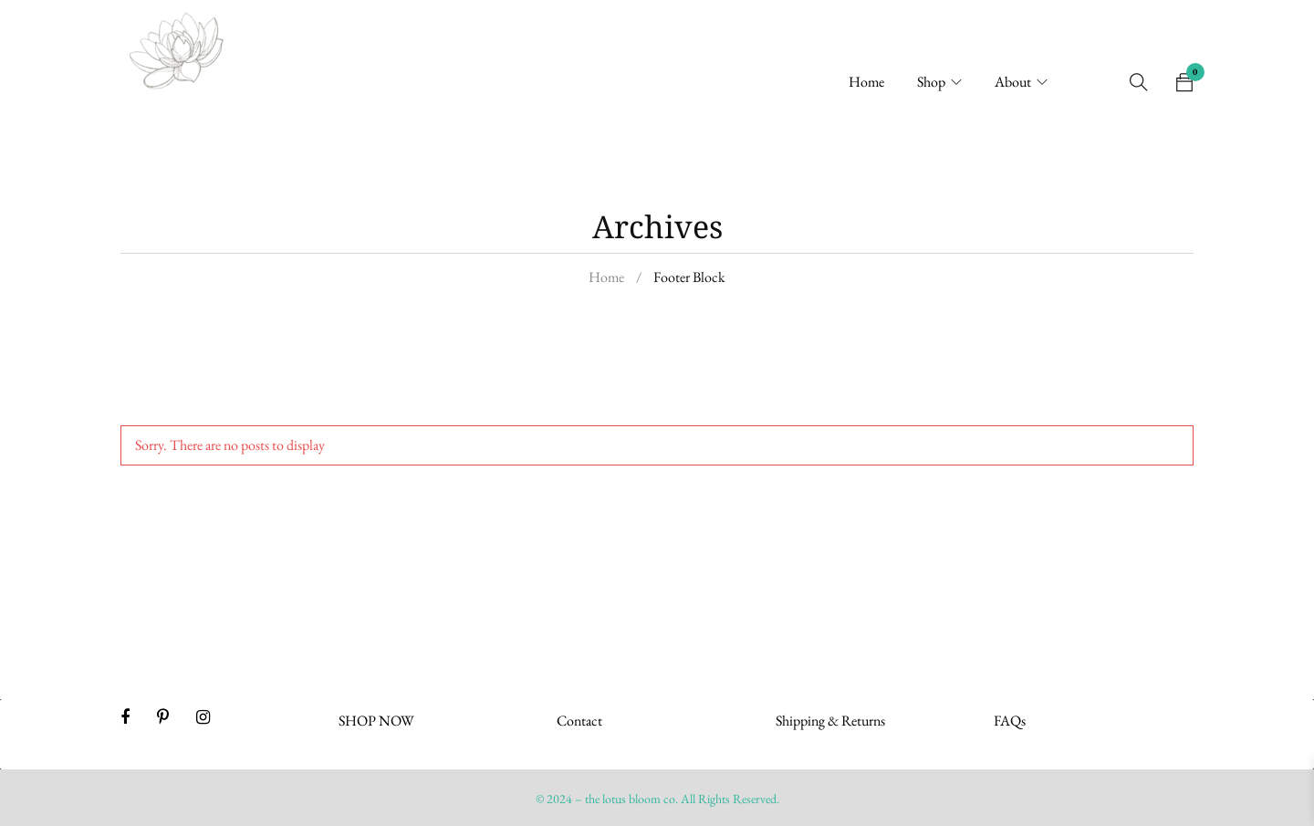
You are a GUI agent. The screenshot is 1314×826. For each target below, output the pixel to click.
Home (606, 277)
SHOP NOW (376, 720)
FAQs (1010, 720)
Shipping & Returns (830, 720)
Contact (579, 720)
